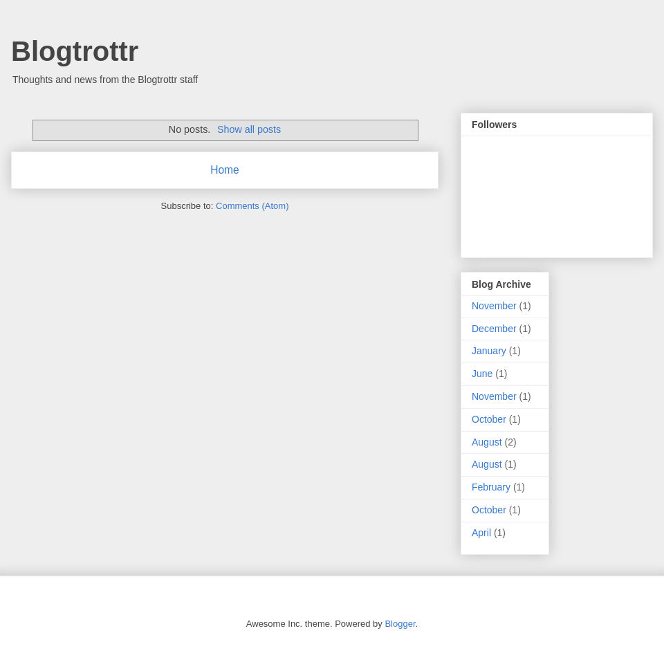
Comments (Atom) (252, 206)
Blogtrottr (74, 51)
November (494, 305)
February (491, 487)
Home (224, 170)
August (487, 442)
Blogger (400, 623)
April (481, 532)
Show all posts (249, 129)
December (494, 328)
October (489, 419)
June (482, 373)
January (489, 350)
